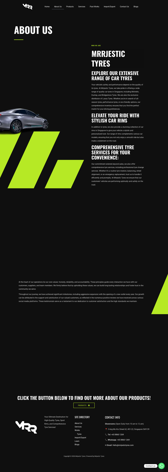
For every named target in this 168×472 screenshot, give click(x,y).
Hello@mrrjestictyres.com (123, 451)
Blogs (136, 6)
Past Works (94, 6)
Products (70, 6)
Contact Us (124, 6)
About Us (58, 6)
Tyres (79, 440)
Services (81, 6)
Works (77, 436)
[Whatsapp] (161, 466)
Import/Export (109, 6)
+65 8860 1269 (117, 440)
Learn (77, 446)
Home (47, 6)
